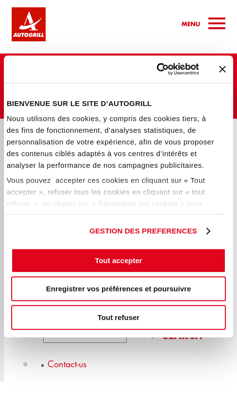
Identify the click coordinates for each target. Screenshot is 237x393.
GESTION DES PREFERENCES (143, 231)
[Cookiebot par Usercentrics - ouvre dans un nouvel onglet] (156, 69)
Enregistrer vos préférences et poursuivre (118, 289)
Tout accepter (118, 260)
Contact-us (67, 364)
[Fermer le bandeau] (222, 69)
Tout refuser (118, 317)
